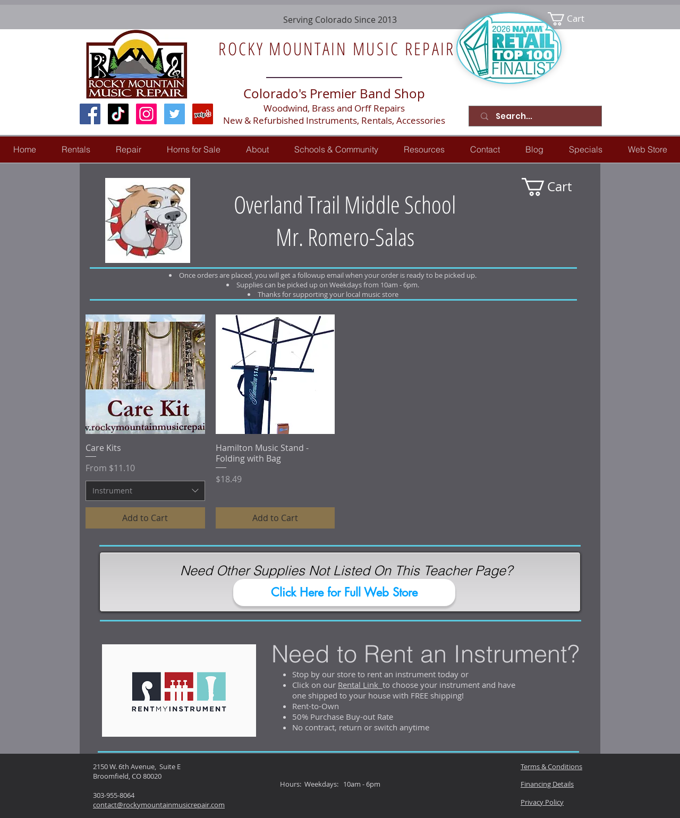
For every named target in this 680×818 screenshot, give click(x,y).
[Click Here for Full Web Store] (344, 592)
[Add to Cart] (145, 518)
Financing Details (547, 784)
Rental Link (360, 684)
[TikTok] (118, 114)
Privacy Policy (542, 802)
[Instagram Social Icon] (146, 114)
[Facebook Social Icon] (90, 114)
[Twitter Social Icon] (174, 114)
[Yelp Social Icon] (202, 114)
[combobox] (145, 491)
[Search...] (537, 116)
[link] (573, 18)
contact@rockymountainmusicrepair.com (159, 805)
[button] (128, 150)
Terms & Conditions (551, 766)
